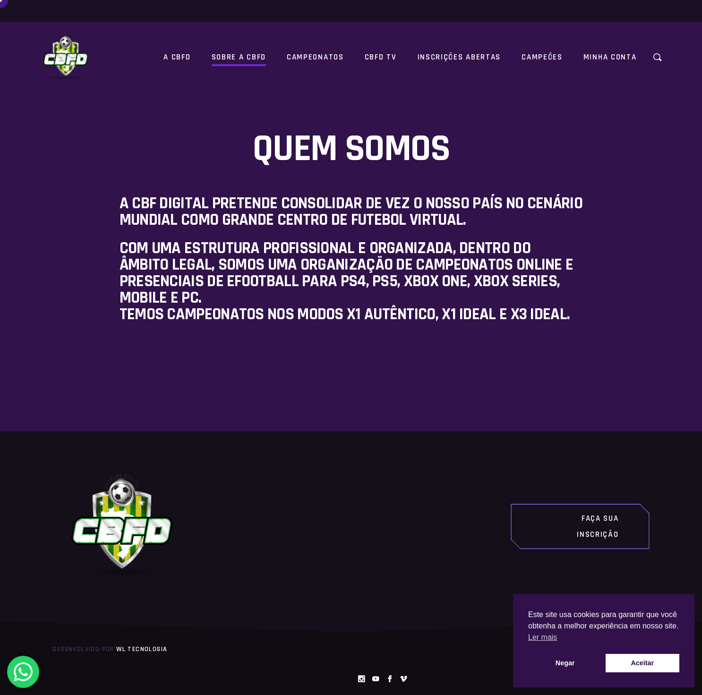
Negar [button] (565, 663)
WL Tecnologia (141, 649)
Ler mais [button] (542, 637)
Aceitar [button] (642, 663)
